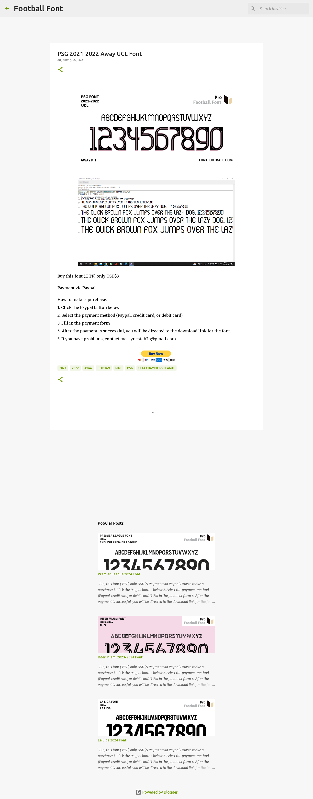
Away (88, 368)
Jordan (104, 368)
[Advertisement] (156, 471)
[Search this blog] (283, 8)
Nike (118, 368)
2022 (75, 368)
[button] (60, 70)
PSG (130, 368)
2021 (62, 368)
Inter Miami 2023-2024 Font (120, 657)
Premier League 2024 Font (119, 574)
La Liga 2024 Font (112, 740)
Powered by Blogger (156, 792)
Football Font (38, 8)
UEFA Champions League (156, 368)
